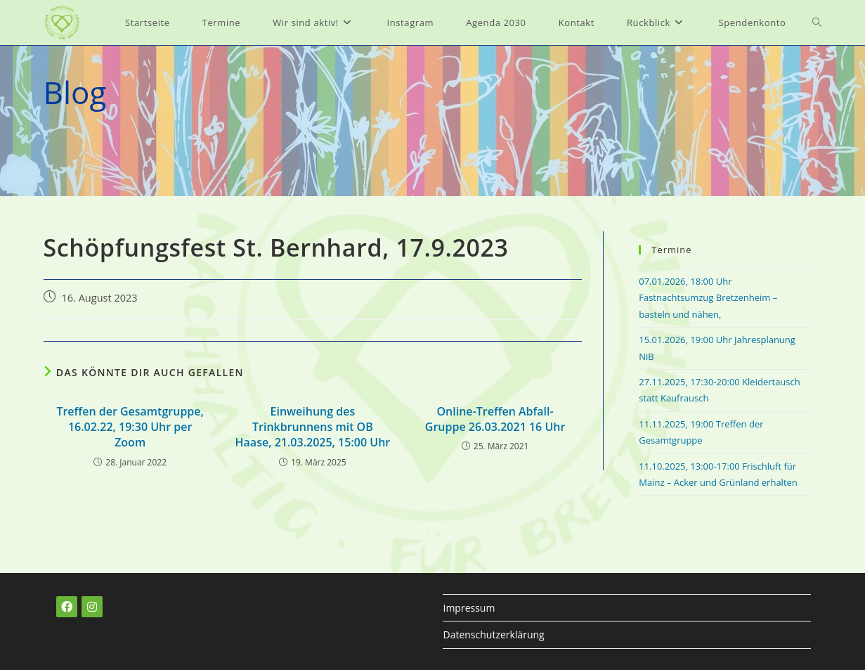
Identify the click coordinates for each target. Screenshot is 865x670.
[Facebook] (66, 606)
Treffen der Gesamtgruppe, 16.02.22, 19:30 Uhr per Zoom (129, 427)
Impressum (469, 607)
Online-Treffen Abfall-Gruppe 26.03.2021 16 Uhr (495, 419)
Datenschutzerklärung (493, 634)
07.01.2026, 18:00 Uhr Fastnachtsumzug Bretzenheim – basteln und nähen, (708, 298)
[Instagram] (92, 606)
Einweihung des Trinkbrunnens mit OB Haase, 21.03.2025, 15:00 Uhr (313, 427)
